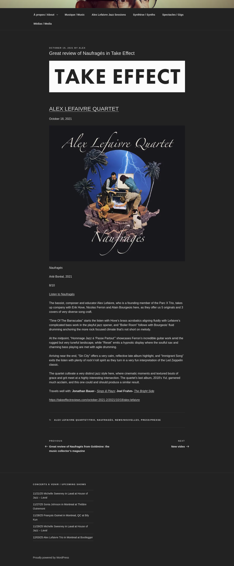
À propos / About (46, 14)
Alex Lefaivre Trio (53, 537)
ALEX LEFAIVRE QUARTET (84, 109)
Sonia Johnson (52, 504)
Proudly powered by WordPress (51, 557)
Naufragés (105, 420)
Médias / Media (43, 23)
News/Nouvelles (127, 420)
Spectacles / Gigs (173, 14)
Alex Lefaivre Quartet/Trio (74, 420)
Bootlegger (86, 537)
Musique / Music (75, 14)
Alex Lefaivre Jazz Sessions (109, 14)
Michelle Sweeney (54, 493)
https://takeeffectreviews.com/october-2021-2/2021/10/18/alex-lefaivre (94, 399)
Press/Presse (151, 420)
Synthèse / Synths (144, 14)
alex (82, 48)
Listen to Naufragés (62, 294)
